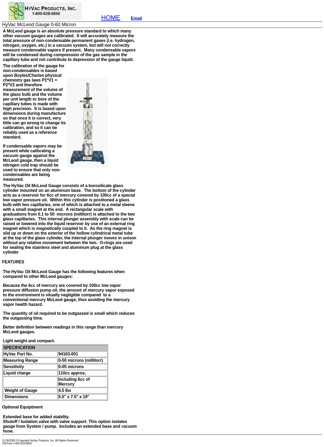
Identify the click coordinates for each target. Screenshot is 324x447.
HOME (110, 17)
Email (136, 18)
